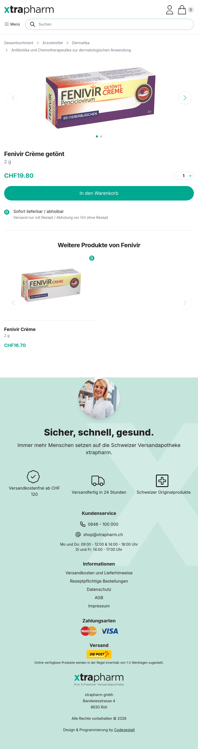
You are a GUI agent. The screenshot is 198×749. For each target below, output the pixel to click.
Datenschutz (99, 589)
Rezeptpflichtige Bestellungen (99, 581)
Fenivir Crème (20, 329)
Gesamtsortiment (18, 43)
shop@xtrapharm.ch (103, 534)
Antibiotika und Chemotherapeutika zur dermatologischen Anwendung (71, 50)
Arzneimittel (53, 43)
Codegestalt (124, 730)
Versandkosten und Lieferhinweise (99, 572)
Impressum (99, 605)
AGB (99, 597)
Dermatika (80, 43)
